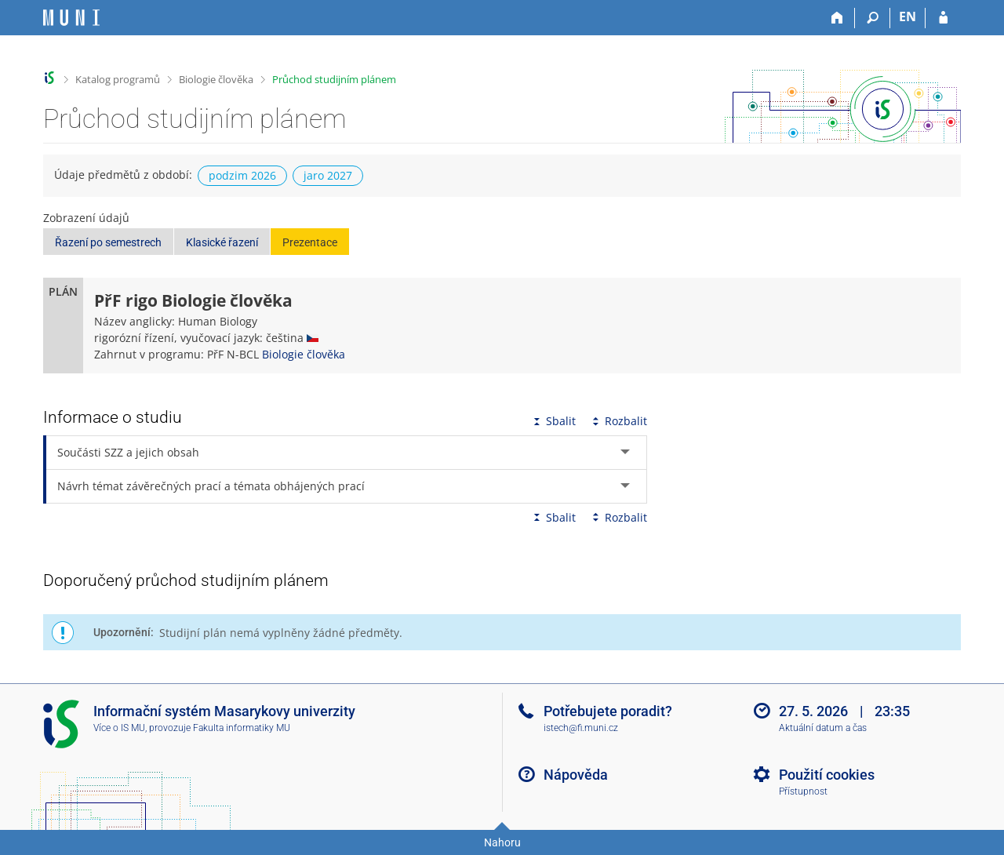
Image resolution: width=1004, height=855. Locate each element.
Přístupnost (803, 791)
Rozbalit (618, 420)
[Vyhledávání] (872, 18)
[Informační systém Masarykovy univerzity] (71, 17)
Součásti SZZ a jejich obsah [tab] (128, 452)
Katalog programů (117, 79)
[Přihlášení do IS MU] (943, 18)
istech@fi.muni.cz (581, 727)
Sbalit (553, 420)
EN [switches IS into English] (907, 16)
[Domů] (837, 18)
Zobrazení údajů (86, 217)
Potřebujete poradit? (608, 711)
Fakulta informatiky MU (241, 727)
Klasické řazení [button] (222, 242)
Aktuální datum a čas (823, 727)
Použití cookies (827, 774)
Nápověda (576, 774)
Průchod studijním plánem (334, 79)
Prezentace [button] (309, 242)
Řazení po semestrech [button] (108, 242)
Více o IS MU (119, 727)
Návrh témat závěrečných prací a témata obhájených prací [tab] (211, 485)
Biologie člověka (216, 79)
